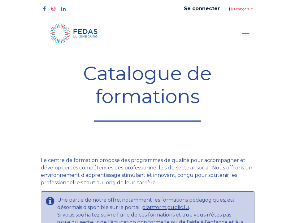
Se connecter (202, 8)
